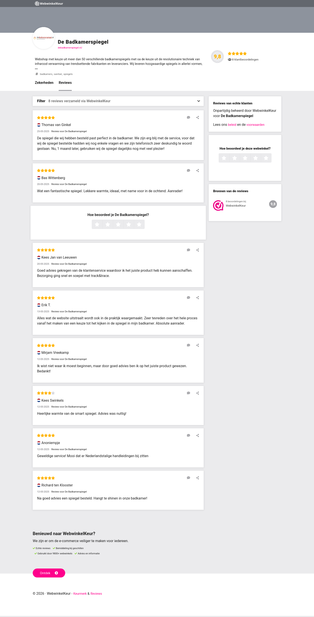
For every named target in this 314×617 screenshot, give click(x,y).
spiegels (71, 75)
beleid (232, 126)
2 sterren (112, 225)
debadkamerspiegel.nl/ (70, 47)
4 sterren (133, 225)
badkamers (47, 75)
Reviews (65, 84)
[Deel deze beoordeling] (196, 118)
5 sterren (143, 225)
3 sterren (249, 159)
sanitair (59, 75)
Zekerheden (44, 84)
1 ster (101, 225)
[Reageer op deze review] (190, 118)
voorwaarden (257, 126)
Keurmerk (81, 595)
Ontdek (50, 574)
